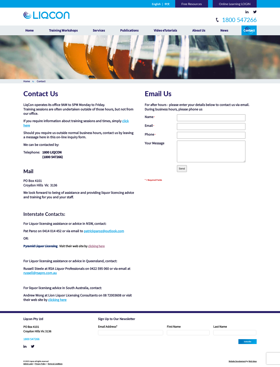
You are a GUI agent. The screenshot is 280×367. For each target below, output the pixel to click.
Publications (129, 30)
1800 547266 (236, 19)
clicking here (96, 246)
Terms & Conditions (55, 364)
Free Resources (191, 4)
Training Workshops (63, 30)
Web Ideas (252, 361)
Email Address (107, 326)
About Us (198, 30)
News (224, 30)
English (156, 4)
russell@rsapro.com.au (40, 272)
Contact (249, 30)
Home (29, 30)
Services (99, 30)
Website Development (237, 361)
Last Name (220, 326)
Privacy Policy (40, 364)
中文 (167, 4)
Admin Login (28, 364)
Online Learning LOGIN (234, 4)
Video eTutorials (165, 30)
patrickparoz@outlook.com (104, 230)
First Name (174, 326)
